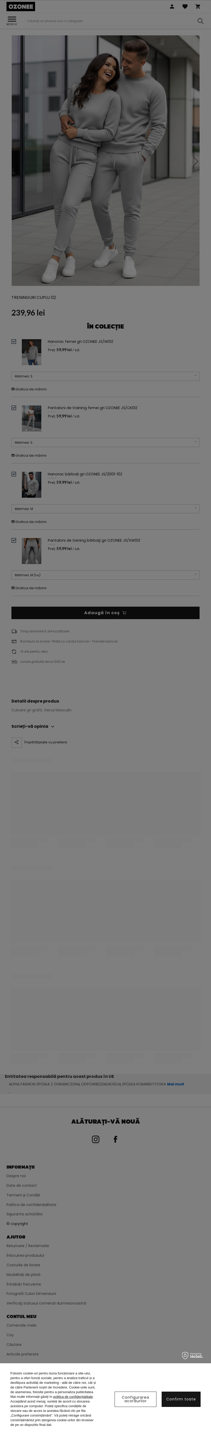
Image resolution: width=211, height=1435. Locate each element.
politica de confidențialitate (73, 1397)
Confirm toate (181, 1399)
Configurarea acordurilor (135, 1399)
